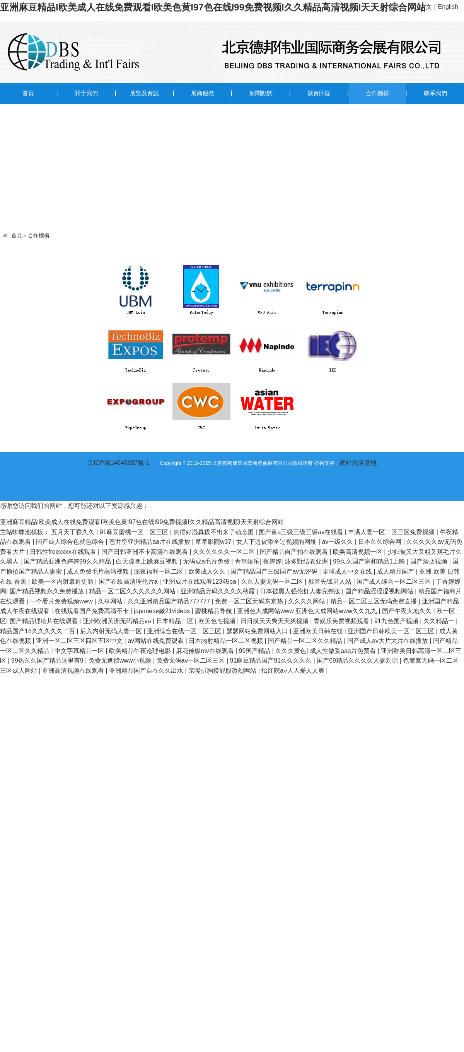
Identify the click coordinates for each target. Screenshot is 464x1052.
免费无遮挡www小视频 (121, 660)
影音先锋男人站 (330, 581)
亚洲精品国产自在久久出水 (147, 670)
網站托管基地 (358, 462)
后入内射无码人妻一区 (111, 631)
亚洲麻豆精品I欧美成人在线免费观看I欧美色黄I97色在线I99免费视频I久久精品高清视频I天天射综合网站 (213, 7)
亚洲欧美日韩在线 (318, 631)
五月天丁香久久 (73, 532)
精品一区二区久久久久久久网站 (133, 591)
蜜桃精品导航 (214, 611)
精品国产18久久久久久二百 (38, 631)
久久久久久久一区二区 (224, 551)
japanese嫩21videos (162, 611)
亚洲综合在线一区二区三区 (185, 631)
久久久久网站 (307, 601)
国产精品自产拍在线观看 (294, 551)
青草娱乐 (247, 561)
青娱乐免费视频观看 (342, 621)
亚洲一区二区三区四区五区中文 (80, 640)
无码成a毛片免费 (207, 561)
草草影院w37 (214, 541)
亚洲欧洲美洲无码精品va (118, 621)
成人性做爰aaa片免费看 (343, 651)
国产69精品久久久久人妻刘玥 (358, 660)
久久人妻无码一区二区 (273, 581)
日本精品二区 (175, 621)
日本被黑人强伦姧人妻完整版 (301, 591)
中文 (426, 6)
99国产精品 (255, 651)
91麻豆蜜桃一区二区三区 (135, 532)
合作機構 (377, 93)
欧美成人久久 (207, 571)
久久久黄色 (290, 651)
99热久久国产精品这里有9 (48, 660)
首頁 (28, 93)
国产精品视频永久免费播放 (47, 591)
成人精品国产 (396, 571)
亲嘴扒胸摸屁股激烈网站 (223, 670)
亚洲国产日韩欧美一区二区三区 (392, 631)
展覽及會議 (144, 93)
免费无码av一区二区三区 (192, 660)
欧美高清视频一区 (358, 551)
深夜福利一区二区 (159, 571)
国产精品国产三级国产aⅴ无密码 (274, 571)
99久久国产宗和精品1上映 (370, 561)
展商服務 (202, 93)
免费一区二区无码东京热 (250, 601)
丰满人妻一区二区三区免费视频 (392, 532)
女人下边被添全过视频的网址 (277, 541)
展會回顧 (319, 93)
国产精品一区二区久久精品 (306, 640)
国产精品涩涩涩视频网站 (380, 591)
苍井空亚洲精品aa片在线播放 (150, 541)
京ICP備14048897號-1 (118, 462)
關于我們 (86, 93)
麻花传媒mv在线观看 (205, 651)
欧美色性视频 (217, 621)
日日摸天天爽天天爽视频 (275, 621)
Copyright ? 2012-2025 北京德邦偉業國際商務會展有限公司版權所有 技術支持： (249, 463)
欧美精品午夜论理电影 (140, 651)
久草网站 (111, 601)
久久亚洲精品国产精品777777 (170, 601)
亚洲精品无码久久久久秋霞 (218, 591)
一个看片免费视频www (62, 601)
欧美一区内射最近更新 (63, 581)
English (448, 6)
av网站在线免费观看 (156, 640)
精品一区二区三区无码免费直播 (374, 601)
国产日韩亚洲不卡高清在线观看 (145, 551)
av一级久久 (338, 541)
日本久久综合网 (380, 541)
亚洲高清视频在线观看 (74, 670)
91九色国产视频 (397, 621)
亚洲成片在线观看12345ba (200, 581)
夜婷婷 (272, 561)
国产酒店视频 (429, 561)
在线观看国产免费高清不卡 (92, 611)
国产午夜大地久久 (407, 611)
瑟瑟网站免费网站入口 (258, 631)
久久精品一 (439, 621)
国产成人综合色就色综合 (71, 541)
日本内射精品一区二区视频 (226, 640)
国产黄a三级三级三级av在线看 (302, 532)
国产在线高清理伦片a (129, 581)
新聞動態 (261, 93)
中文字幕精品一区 (80, 651)
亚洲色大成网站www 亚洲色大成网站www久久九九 (308, 611)
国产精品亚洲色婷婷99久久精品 (68, 561)
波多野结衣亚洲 (307, 561)
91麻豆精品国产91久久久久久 (271, 660)
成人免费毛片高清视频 (98, 571)
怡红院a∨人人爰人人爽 (293, 670)
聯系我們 (435, 93)
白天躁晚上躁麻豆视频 (147, 561)
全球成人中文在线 (348, 571)
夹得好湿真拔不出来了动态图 (214, 532)
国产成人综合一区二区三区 (394, 581)
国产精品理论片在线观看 (44, 621)
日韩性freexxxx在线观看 (64, 551)
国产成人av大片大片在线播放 (388, 640)
